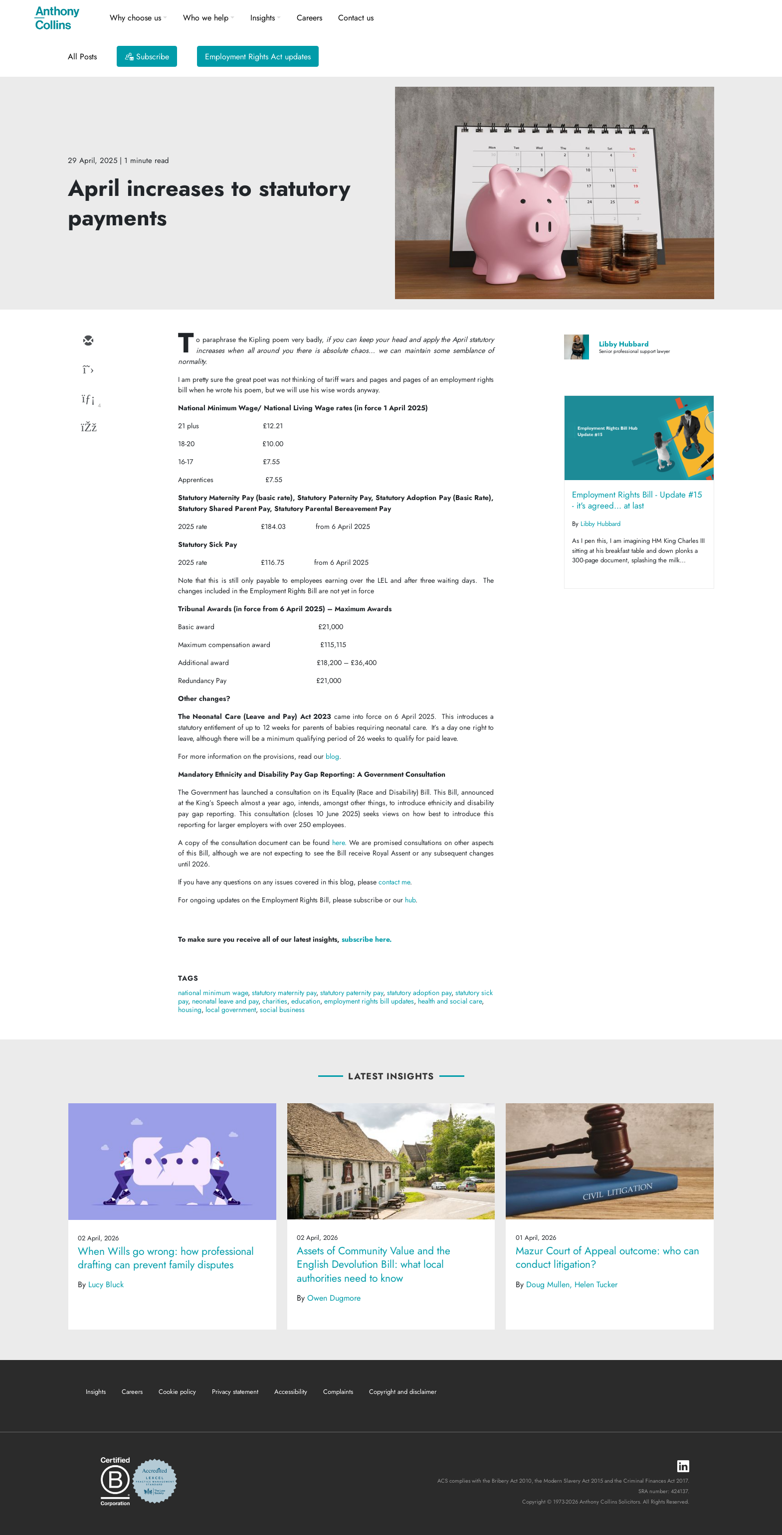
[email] (88, 341)
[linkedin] (88, 399)
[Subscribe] (147, 56)
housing (189, 1010)
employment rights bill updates (369, 1001)
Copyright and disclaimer (402, 1391)
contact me (394, 882)
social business (282, 1010)
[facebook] (88, 428)
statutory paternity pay (351, 993)
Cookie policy (177, 1391)
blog (332, 756)
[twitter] (88, 370)
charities (274, 1001)
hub (410, 900)
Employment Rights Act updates (258, 56)
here (338, 843)
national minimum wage (213, 993)
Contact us (356, 17)
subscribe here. (367, 939)
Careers (309, 17)
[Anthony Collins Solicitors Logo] (57, 17)
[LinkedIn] (683, 1467)
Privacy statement (235, 1391)
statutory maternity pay (284, 993)
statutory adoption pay (419, 993)
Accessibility (290, 1391)
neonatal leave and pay (225, 1001)
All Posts (82, 56)
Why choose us (135, 17)
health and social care (450, 1001)
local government (230, 1010)
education (305, 1001)
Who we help (205, 17)
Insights (262, 17)
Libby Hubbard (624, 344)
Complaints (338, 1391)
